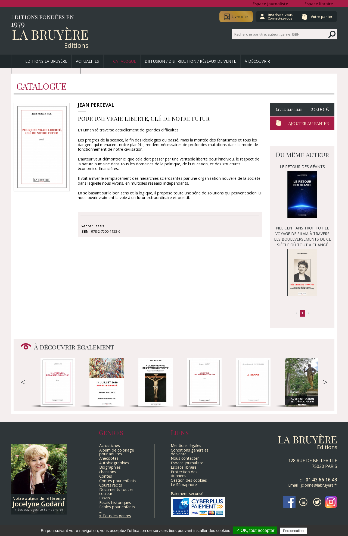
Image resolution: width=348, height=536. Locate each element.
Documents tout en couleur (117, 491)
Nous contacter (185, 458)
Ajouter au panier (308, 123)
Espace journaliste (270, 3)
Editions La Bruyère (46, 61)
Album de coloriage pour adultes (116, 451)
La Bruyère (50, 34)
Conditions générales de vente (190, 451)
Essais (104, 497)
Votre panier (322, 16)
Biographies (110, 467)
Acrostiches (109, 445)
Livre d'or (240, 16)
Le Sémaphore (184, 484)
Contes (105, 476)
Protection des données (184, 473)
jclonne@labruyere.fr (319, 485)
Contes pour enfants (117, 480)
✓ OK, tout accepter (255, 530)
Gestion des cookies (189, 480)
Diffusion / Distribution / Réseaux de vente (190, 61)
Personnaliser (294, 531)
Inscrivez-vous (280, 16)
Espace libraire (318, 3)
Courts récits (110, 485)
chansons (107, 471)
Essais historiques (115, 502)
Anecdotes (109, 458)
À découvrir (257, 61)
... (100, 511)
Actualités (87, 61)
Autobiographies (114, 462)
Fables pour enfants (117, 506)
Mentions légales (186, 445)
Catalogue (124, 61)
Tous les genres (116, 515)
